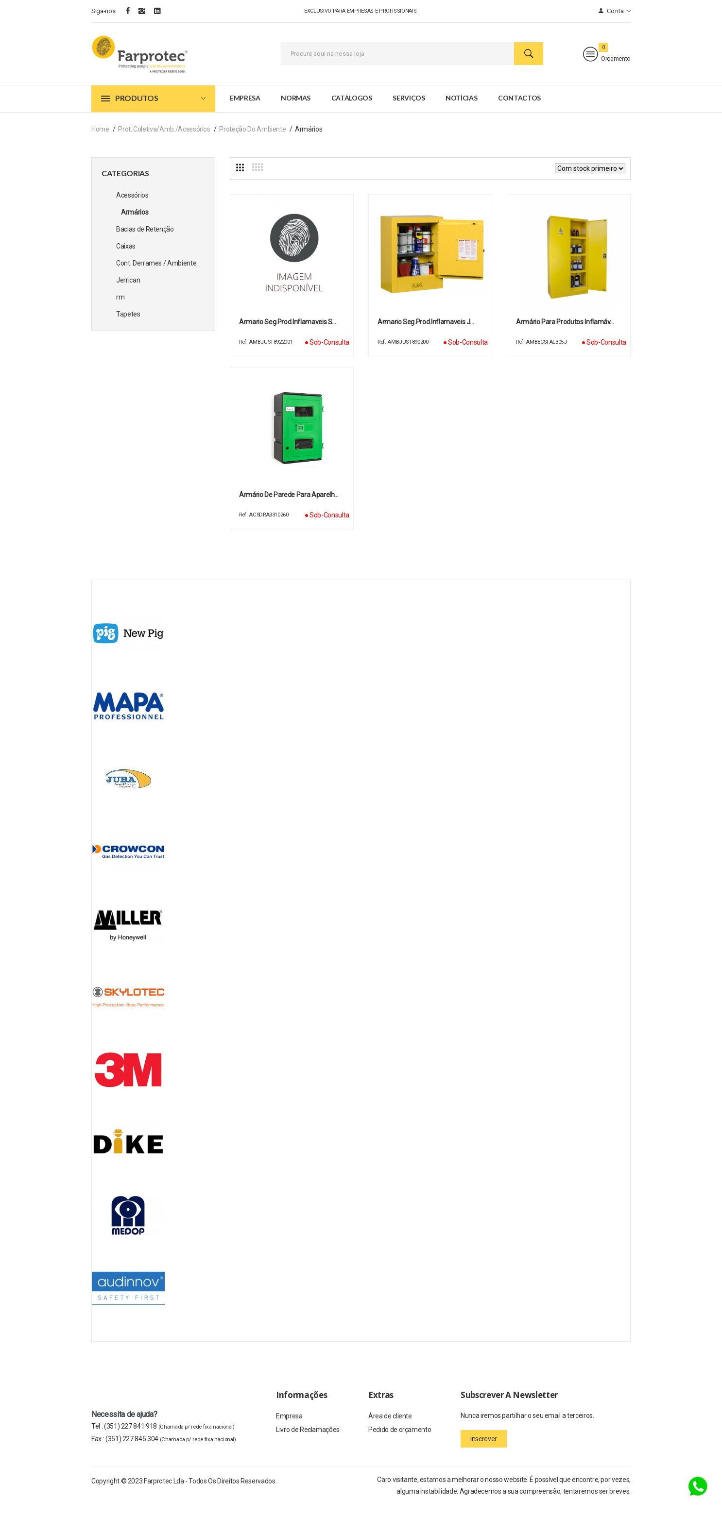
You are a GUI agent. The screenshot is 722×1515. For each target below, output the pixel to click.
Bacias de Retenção (145, 240)
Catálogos (351, 108)
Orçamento (607, 59)
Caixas (126, 257)
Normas (295, 108)
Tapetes (128, 325)
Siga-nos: (104, 11)
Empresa (245, 108)
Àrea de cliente (390, 1428)
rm (120, 308)
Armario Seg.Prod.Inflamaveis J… (426, 332)
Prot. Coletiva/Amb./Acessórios (164, 140)
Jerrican (128, 291)
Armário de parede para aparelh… (289, 505)
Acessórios (132, 206)
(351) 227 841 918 (169, 1437)
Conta (615, 11)
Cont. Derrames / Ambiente (156, 274)
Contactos (519, 108)
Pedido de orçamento (399, 1442)
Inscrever (483, 1449)
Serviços (409, 108)
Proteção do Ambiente (252, 140)
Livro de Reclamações (308, 1442)
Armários (134, 223)
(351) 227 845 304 (170, 1449)
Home (100, 140)
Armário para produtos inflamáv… (565, 332)
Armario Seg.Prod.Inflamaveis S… (287, 332)
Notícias (461, 108)
